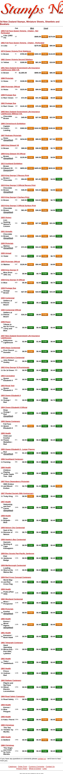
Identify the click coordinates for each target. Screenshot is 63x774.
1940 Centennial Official (11, 310)
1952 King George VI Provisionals (15, 367)
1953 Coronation (8, 376)
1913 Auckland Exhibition (11, 164)
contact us (42, 759)
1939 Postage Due (8, 288)
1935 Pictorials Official (10, 262)
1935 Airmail (6, 253)
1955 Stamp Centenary (10, 421)
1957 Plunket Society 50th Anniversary (17, 493)
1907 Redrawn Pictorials (11, 135)
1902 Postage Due (8, 103)
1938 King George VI (9, 270)
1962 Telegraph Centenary (12, 643)
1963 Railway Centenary (11, 680)
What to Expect (35, 769)
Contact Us (50, 767)
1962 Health (6, 659)
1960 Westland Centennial (12, 599)
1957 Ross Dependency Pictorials (15, 481)
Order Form (22, 767)
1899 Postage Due (8, 95)
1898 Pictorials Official (10, 87)
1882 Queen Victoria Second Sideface (17, 59)
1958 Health (6, 516)
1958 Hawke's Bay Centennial (13, 540)
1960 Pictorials (7, 609)
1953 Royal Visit (7, 386)
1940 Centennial (7, 298)
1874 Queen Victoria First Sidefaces (16, 51)
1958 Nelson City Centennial (13, 528)
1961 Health (6, 633)
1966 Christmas (7, 745)
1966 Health (6, 737)
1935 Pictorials (7, 243)
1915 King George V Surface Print (15, 197)
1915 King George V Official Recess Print (18, 185)
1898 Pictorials (7, 78)
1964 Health (6, 705)
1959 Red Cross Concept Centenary (16, 577)
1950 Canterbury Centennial (12, 358)
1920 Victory (6, 217)
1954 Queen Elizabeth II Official (14, 407)
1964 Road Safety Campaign (13, 696)
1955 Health (6, 433)
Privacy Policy (21, 769)
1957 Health (6, 502)
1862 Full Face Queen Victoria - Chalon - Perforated (22, 43)
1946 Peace (5, 322)
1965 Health (6, 717)
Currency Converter (36, 767)
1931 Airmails (6, 231)
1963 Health (6, 668)
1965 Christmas (7, 725)
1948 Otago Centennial (10, 348)
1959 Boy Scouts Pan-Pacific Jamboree (17, 553)
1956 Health (6, 467)
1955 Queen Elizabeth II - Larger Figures (18, 449)
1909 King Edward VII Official (13, 154)
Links (45, 769)
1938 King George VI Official (13, 280)
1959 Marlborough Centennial (13, 565)
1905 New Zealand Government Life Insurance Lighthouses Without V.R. (20, 113)
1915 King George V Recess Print (15, 175)
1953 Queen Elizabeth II (11, 395)
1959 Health (6, 589)
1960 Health (6, 619)
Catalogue (12, 767)
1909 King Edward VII (10, 145)
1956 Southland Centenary (12, 459)
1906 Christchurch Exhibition (13, 124)
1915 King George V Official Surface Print (18, 206)
